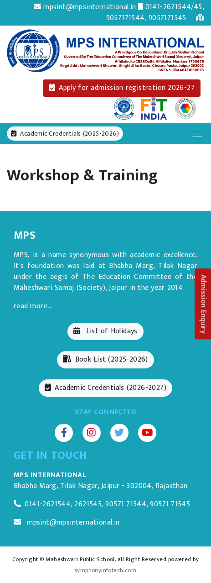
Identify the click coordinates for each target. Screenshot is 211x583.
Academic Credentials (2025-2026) (65, 133)
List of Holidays (105, 331)
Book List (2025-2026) (105, 359)
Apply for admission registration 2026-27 (122, 88)
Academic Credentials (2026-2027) (105, 388)
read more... (33, 306)
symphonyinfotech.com (105, 570)
